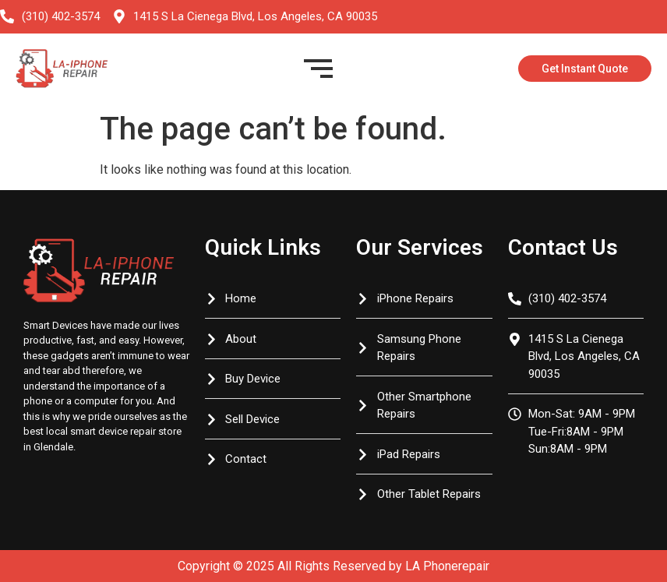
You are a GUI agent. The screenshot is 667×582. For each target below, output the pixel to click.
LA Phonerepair (447, 566)
